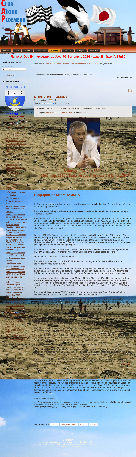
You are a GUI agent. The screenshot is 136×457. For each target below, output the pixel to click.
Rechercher (7, 67)
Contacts (67, 51)
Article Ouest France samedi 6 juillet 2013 (14, 288)
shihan (55, 425)
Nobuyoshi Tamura (69, 425)
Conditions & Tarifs (13, 173)
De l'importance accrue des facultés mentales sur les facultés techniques (16, 337)
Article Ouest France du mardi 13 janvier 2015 (15, 254)
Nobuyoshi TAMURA (51, 97)
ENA (55, 399)
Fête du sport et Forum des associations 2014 (15, 267)
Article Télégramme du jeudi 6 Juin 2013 (15, 294)
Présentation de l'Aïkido (15, 192)
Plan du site (11, 75)
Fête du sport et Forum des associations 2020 (15, 207)
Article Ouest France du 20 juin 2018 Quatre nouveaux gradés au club (16, 217)
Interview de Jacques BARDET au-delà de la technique (15, 321)
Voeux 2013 (11, 327)
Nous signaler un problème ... (69, 446)
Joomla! (40, 444)
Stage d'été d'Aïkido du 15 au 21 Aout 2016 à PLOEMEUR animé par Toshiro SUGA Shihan (16, 241)
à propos (80, 51)
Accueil (6, 51)
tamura (83, 425)
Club (17, 51)
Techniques (41, 51)
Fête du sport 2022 (14, 198)
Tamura (93, 425)
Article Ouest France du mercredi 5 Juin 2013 (15, 299)
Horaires (9, 212)
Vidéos (66, 64)
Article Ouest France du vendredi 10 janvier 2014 (16, 273)
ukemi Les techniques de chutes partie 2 (16, 134)
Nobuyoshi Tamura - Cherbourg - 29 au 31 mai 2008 (16, 151)
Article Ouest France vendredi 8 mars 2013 (15, 304)
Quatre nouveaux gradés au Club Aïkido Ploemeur (16, 315)
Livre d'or (94, 51)
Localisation (11, 195)
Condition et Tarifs (13, 263)
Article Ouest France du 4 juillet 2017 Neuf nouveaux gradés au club (16, 224)
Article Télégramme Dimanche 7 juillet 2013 (15, 283)
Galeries (54, 51)
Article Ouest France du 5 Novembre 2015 (16, 248)
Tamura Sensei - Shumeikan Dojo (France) (16, 139)
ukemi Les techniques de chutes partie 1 (16, 129)
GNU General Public (90, 444)
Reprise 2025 (11, 165)
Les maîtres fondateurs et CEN (83, 64)
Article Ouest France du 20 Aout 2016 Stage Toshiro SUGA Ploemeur (16, 232)
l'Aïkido (27, 51)
